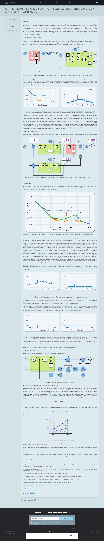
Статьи (12, 26)
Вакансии (12, 23)
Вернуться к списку (28, 500)
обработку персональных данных (46, 522)
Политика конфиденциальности (73, 528)
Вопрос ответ (12, 30)
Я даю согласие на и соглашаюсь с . (48, 523)
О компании (12, 19)
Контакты (85, 2)
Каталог (50, 2)
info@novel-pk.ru (11, 531)
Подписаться (66, 518)
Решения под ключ (60, 2)
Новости (92, 2)
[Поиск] (97, 3)
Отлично (70, 536)
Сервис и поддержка (74, 2)
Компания (42, 2)
